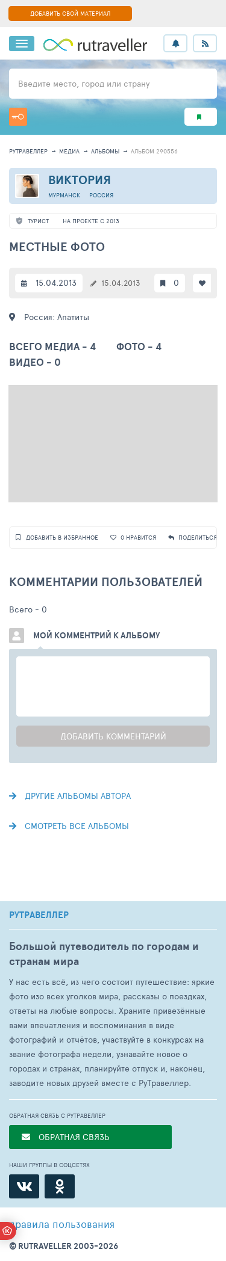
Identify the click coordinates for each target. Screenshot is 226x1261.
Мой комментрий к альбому (96, 635)
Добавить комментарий (113, 736)
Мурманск (64, 195)
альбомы (105, 151)
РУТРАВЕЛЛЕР (39, 915)
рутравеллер (28, 151)
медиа (69, 151)
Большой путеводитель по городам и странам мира (104, 954)
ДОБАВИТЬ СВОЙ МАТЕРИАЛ (70, 13)
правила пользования (62, 1223)
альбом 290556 (154, 151)
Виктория (79, 180)
